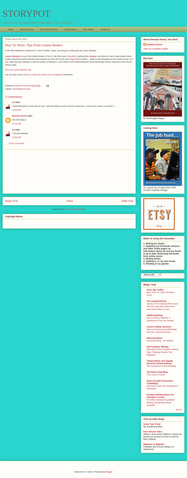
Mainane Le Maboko (153, 444)
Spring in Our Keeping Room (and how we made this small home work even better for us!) (162, 306)
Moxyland (71, 56)
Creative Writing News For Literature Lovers (160, 395)
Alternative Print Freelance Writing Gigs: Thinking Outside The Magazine (162, 352)
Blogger (108, 472)
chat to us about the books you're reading (41, 74)
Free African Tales (152, 431)
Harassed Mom (154, 338)
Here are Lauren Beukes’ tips (18, 70)
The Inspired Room (157, 301)
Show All (179, 410)
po (13, 102)
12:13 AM (16, 123)
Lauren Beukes (12, 56)
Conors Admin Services (159, 326)
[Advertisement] (69, 171)
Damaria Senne (19, 116)
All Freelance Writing (157, 346)
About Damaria (26, 29)
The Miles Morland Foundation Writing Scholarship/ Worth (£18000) (161, 402)
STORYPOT (27, 13)
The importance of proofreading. (161, 366)
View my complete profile (155, 48)
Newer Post (11, 201)
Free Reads (88, 29)
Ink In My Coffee (155, 290)
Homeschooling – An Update (160, 340)
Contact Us (105, 29)
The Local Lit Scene (156, 374)
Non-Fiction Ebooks (49, 29)
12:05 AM (16, 110)
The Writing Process (21, 89)
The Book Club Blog (157, 372)
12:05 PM (16, 137)
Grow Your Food (151, 424)
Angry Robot (75, 59)
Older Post (127, 201)
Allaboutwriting (155, 315)
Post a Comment (16, 143)
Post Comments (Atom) (75, 209)
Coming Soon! (70, 29)
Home (11, 29)
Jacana (92, 56)
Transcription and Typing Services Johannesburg (160, 362)
